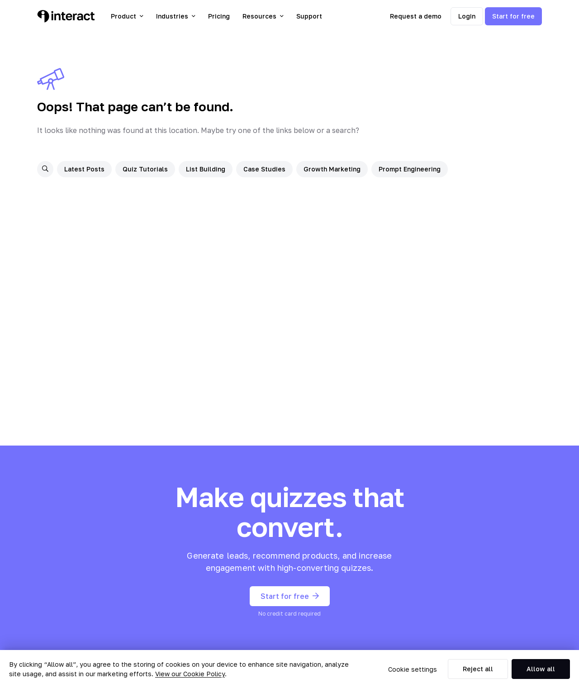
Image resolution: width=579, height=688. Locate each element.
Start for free (513, 16)
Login (466, 16)
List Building (205, 169)
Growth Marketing (332, 169)
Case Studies (264, 169)
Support (309, 16)
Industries (175, 16)
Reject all (478, 669)
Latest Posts (84, 169)
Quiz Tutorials (145, 169)
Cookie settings (412, 669)
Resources (263, 16)
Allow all (541, 669)
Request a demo (415, 16)
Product (127, 16)
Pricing (219, 16)
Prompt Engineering (410, 169)
